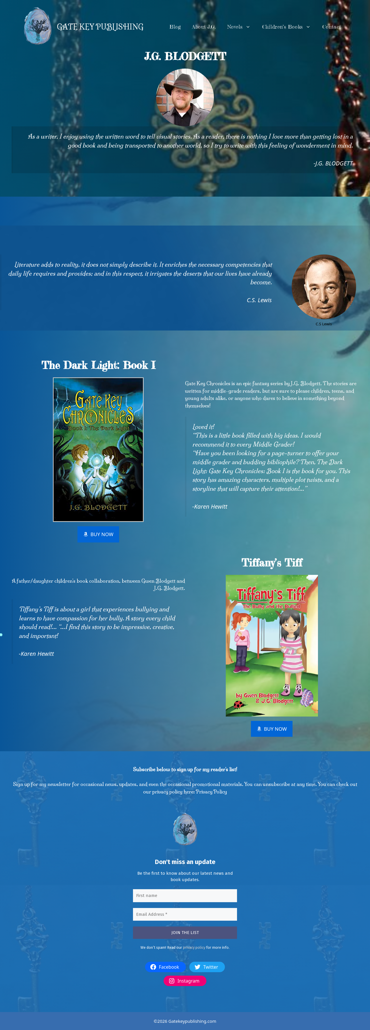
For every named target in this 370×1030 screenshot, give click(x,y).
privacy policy (194, 947)
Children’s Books (289, 27)
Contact (331, 27)
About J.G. (204, 27)
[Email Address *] (185, 914)
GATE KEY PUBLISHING (100, 27)
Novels (241, 27)
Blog (175, 27)
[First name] (185, 895)
